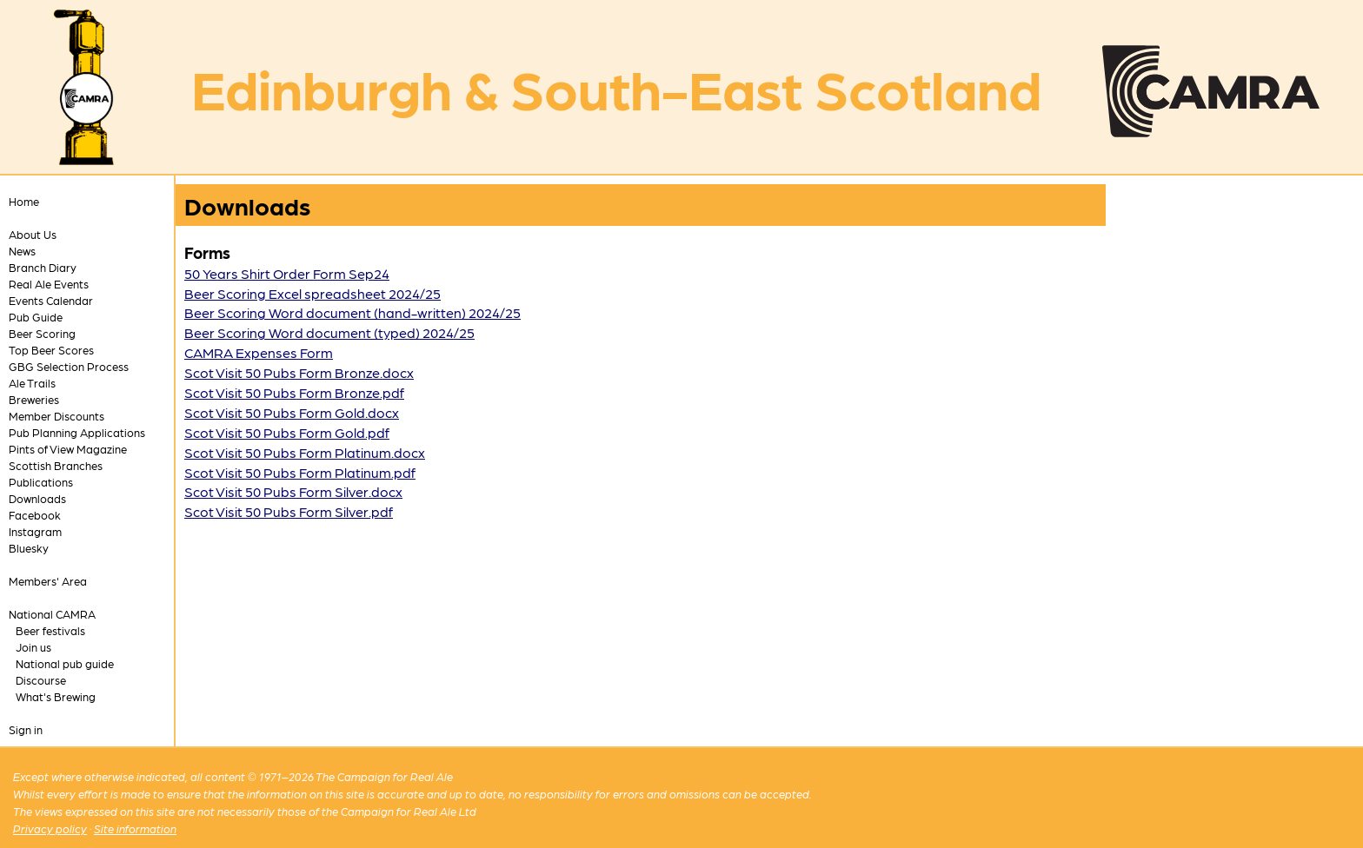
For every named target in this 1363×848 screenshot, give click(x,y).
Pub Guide (36, 316)
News (22, 250)
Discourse (41, 679)
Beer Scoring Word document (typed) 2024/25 (329, 332)
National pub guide (65, 663)
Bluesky (29, 547)
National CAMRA (52, 613)
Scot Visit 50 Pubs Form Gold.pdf (286, 432)
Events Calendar (51, 300)
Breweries (34, 399)
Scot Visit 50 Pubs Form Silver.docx (293, 491)
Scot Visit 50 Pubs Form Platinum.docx (304, 452)
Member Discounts (56, 415)
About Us (33, 234)
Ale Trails (32, 382)
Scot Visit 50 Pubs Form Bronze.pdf (294, 392)
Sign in (26, 729)
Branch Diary (42, 267)
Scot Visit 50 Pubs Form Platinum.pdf (300, 472)
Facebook (35, 514)
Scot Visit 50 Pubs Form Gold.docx (291, 412)
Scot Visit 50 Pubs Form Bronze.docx (299, 372)
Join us (33, 646)
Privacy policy (50, 828)
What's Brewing (56, 696)
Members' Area (48, 580)
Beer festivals (50, 630)
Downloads (37, 498)
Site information (135, 828)
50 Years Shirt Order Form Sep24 (286, 273)
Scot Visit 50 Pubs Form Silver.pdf (288, 511)
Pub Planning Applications (77, 432)
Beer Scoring (42, 333)
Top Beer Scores (51, 349)
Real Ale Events (49, 283)
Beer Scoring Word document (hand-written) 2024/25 (352, 312)
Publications (41, 481)
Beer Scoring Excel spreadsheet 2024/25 (312, 293)
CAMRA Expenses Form (258, 352)
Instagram (35, 531)
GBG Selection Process (69, 366)
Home (24, 201)
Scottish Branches (56, 465)
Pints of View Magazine (68, 448)
